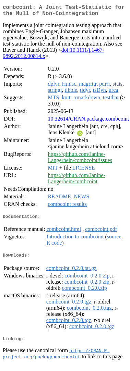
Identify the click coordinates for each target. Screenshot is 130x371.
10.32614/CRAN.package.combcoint (88, 121)
